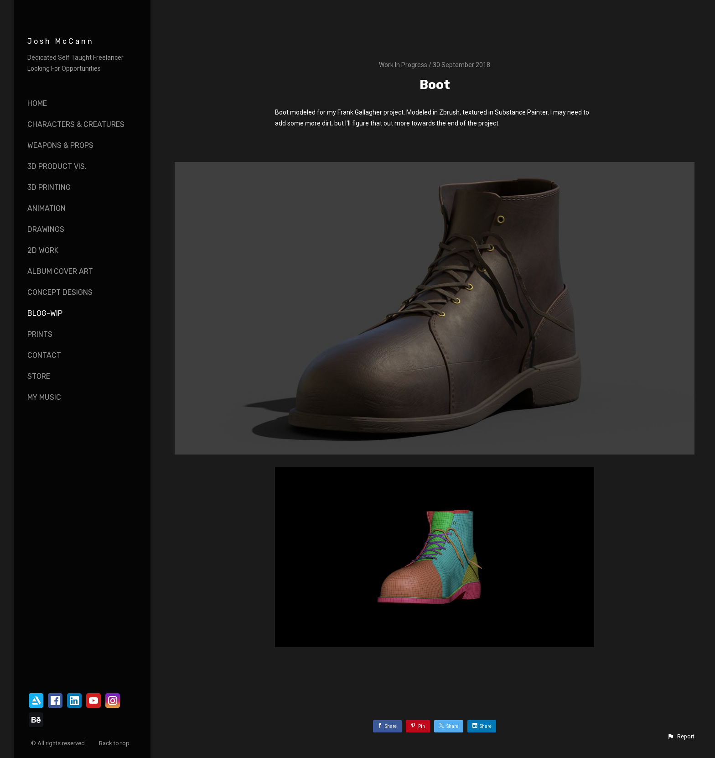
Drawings (45, 229)
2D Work (42, 250)
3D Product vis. (57, 166)
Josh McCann (60, 41)
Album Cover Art (60, 271)
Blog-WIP (44, 313)
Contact (44, 355)
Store (38, 376)
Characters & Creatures (75, 124)
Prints (39, 334)
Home (37, 103)
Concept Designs (60, 292)
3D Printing (49, 187)
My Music (44, 397)
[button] (680, 736)
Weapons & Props (60, 145)
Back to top (115, 743)
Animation (46, 208)
